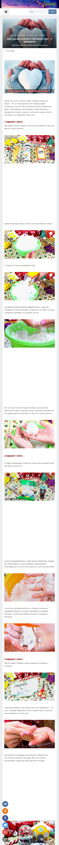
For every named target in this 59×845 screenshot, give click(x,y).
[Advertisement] (29, 198)
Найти (52, 12)
